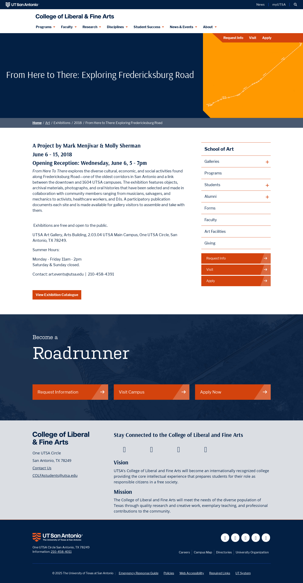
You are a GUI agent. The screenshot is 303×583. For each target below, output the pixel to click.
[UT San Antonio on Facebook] (225, 537)
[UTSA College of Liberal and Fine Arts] (74, 15)
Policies (169, 573)
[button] (295, 4)
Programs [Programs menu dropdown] (43, 27)
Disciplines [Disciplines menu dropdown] (115, 27)
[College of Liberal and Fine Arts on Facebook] (124, 450)
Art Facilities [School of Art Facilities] (215, 231)
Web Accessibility (191, 573)
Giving (209, 243)
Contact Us (42, 467)
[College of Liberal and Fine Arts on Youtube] (178, 450)
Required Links (219, 573)
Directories (224, 552)
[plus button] (236, 161)
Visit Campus (152, 392)
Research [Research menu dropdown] (90, 27)
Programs (213, 173)
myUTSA (279, 4)
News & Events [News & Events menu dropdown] (181, 27)
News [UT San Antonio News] (260, 4)
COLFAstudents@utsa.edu (55, 475)
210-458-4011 (61, 551)
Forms (209, 208)
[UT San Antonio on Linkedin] (256, 537)
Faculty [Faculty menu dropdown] (67, 27)
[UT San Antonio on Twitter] (235, 537)
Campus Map (203, 552)
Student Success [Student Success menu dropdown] (147, 27)
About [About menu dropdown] (208, 27)
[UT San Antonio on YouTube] (245, 537)
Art (47, 123)
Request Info (233, 38)
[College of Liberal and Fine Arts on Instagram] (205, 450)
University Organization (252, 552)
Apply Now (234, 392)
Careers (184, 552)
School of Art (219, 149)
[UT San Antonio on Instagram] (266, 537)
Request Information (71, 392)
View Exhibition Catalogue (57, 295)
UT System (243, 573)
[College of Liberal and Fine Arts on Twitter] (151, 450)
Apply (267, 38)
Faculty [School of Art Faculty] (210, 220)
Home (37, 123)
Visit (252, 38)
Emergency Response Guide (138, 573)
